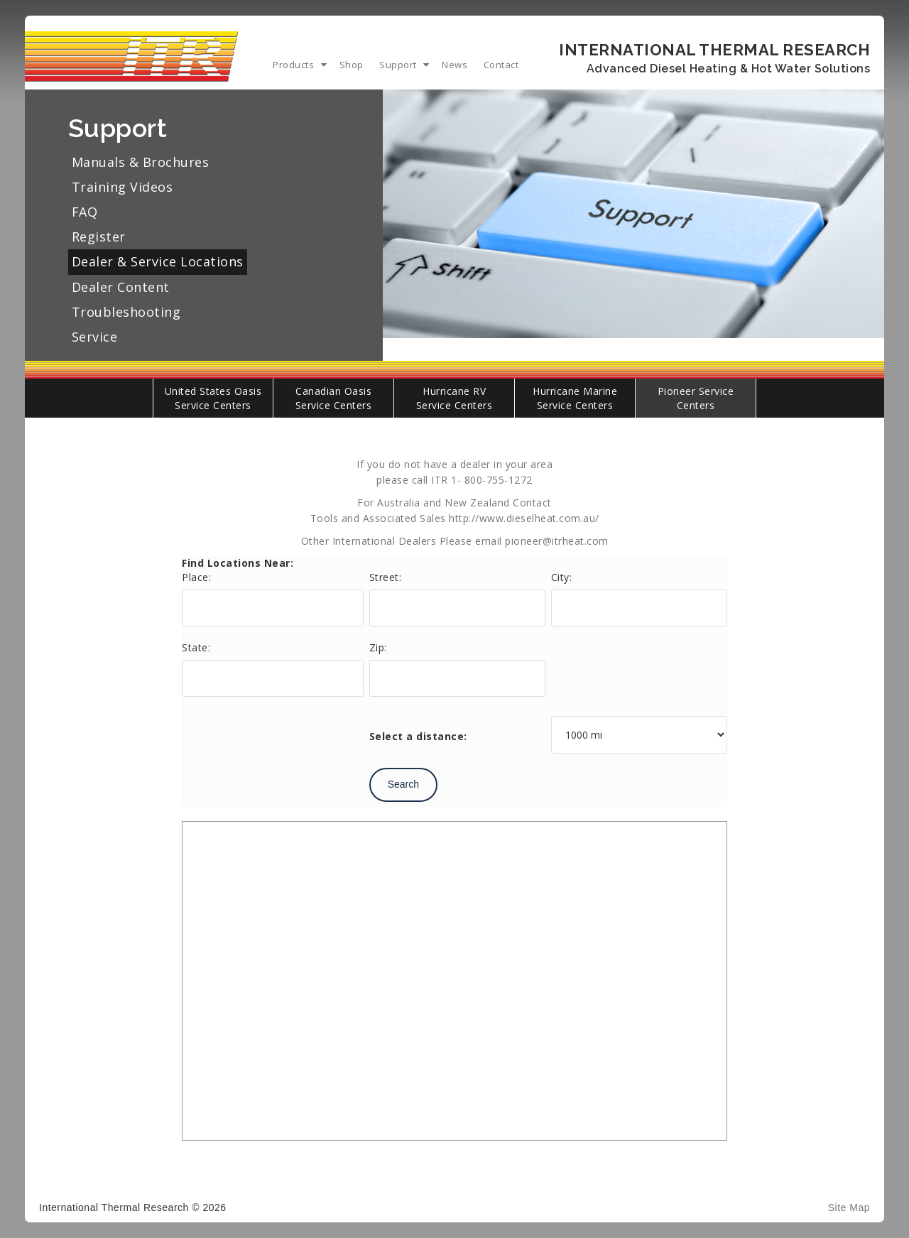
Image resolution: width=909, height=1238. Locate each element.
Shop (351, 64)
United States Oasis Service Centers (213, 398)
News (454, 64)
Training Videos (122, 186)
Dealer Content (121, 286)
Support (398, 64)
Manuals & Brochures (140, 161)
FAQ (85, 211)
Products (293, 64)
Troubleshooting (126, 311)
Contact (501, 64)
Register (99, 236)
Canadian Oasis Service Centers (333, 398)
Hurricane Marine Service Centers (575, 398)
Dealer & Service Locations (158, 261)
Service (95, 336)
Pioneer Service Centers (696, 398)
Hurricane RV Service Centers (454, 398)
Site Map (849, 1207)
